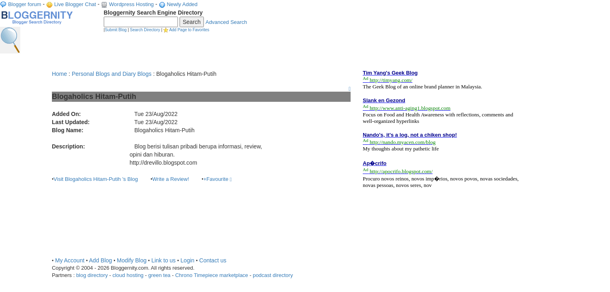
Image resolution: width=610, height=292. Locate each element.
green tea (159, 275)
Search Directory (145, 30)
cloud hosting (127, 275)
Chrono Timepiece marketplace (211, 275)
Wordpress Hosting (131, 4)
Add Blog (100, 260)
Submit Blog (115, 30)
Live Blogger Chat (75, 4)
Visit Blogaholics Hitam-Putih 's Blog (96, 179)
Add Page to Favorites (189, 30)
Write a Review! (170, 179)
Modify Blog (131, 260)
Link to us (163, 260)
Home (59, 74)
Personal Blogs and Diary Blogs (112, 74)
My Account (69, 260)
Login (187, 260)
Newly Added (182, 4)
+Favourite (217, 179)
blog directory (92, 275)
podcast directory (273, 275)
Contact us (213, 260)
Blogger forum (24, 4)
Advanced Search (226, 22)
